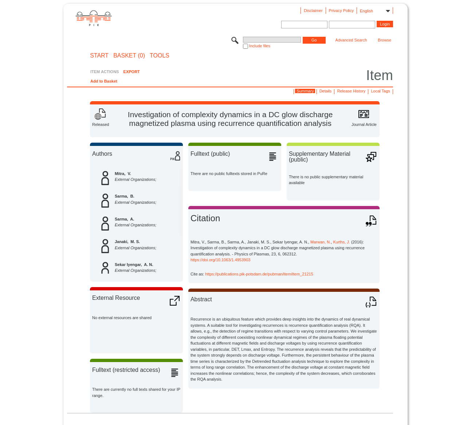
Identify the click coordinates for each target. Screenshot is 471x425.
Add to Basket (103, 81)
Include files (259, 46)
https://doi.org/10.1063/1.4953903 (221, 260)
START (99, 56)
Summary (305, 91)
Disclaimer (313, 10)
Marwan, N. (320, 242)
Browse (384, 40)
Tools (159, 56)
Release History (351, 91)
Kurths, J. (341, 242)
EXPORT (131, 71)
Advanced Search (351, 40)
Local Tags (380, 91)
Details (325, 91)
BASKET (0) (129, 56)
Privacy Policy (341, 10)
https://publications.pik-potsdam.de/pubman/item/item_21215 (259, 274)
